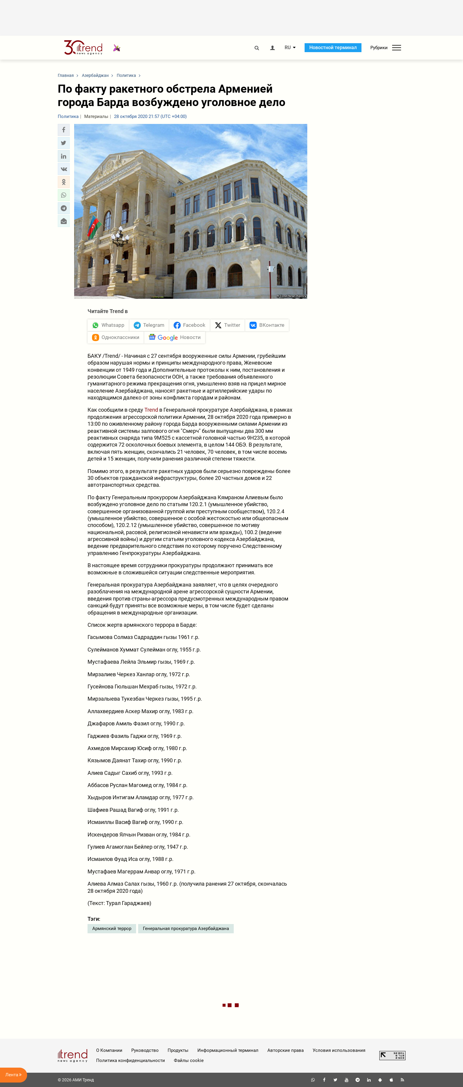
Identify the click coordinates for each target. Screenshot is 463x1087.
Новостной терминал (333, 47)
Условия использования (339, 1050)
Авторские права (285, 1050)
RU (288, 47)
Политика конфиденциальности (130, 1060)
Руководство (145, 1050)
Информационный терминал (227, 1050)
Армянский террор (111, 928)
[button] (64, 130)
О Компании (109, 1050)
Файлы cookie (189, 1060)
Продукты (178, 1050)
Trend (151, 410)
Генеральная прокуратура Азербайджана (186, 928)
